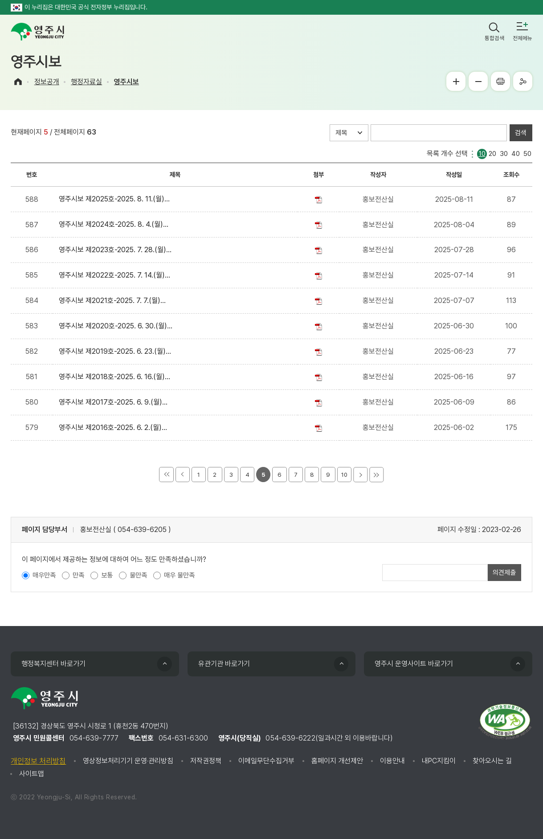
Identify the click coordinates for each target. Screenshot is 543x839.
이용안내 (392, 761)
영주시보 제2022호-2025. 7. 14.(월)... (116, 275)
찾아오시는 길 (492, 761)
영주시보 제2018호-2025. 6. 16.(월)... (116, 376)
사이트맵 (31, 773)
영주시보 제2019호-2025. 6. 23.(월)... (117, 351)
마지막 (376, 474)
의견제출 (504, 573)
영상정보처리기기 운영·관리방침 (128, 761)
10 (482, 153)
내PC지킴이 (439, 761)
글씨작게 (478, 81)
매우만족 (44, 575)
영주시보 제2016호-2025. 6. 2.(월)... (115, 427)
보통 (107, 575)
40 (515, 153)
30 (504, 153)
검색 (521, 133)
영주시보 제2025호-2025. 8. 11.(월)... (116, 199)
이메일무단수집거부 (266, 761)
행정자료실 (86, 82)
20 (492, 153)
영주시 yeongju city (37, 32)
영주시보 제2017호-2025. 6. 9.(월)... (115, 402)
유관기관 (224, 663)
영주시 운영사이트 (414, 663)
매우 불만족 (179, 575)
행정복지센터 (53, 663)
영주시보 (126, 82)
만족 (78, 575)
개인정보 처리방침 (38, 761)
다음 (360, 474)
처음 (166, 474)
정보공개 (46, 82)
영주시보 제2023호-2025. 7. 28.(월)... (117, 250)
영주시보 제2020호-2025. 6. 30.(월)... (117, 326)
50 (527, 153)
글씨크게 (455, 81)
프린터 (500, 81)
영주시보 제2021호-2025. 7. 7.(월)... (114, 300)
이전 (183, 474)
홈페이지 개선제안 (337, 761)
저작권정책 (205, 761)
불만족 (138, 575)
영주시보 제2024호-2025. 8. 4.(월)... (115, 224)
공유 (522, 81)
